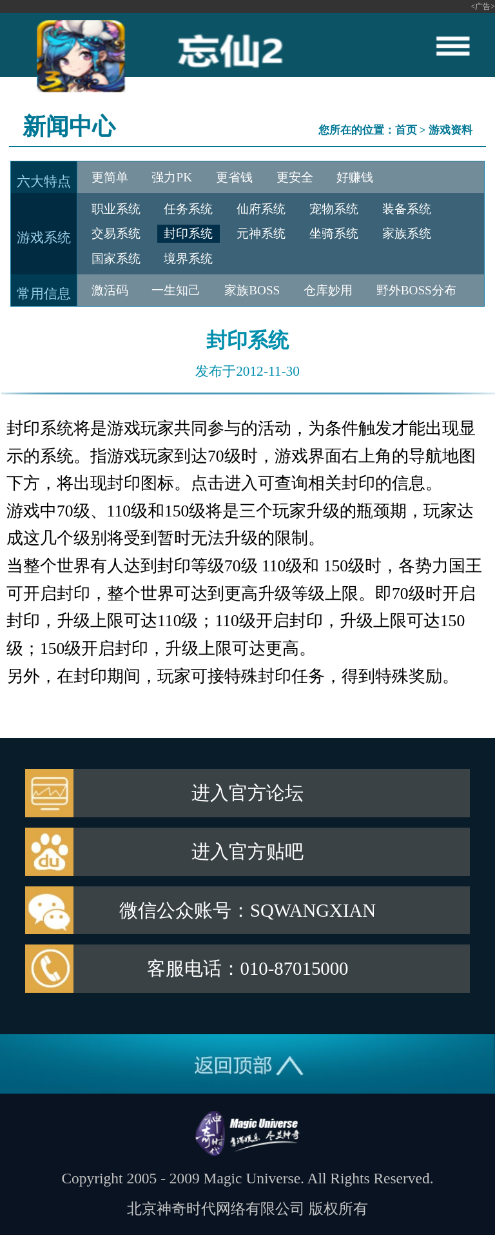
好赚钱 (354, 177)
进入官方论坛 (247, 792)
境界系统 (188, 258)
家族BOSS (252, 290)
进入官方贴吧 (247, 851)
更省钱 (234, 177)
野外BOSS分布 (416, 290)
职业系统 (116, 209)
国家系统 (116, 258)
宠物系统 (333, 209)
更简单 (110, 177)
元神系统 (261, 233)
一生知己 (175, 290)
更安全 (295, 177)
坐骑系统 (333, 233)
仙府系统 (261, 209)
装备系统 (406, 209)
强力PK (171, 177)
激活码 (110, 290)
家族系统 (406, 233)
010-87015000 (294, 968)
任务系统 (188, 209)
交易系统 (116, 233)
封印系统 (188, 233)
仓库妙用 (328, 290)
